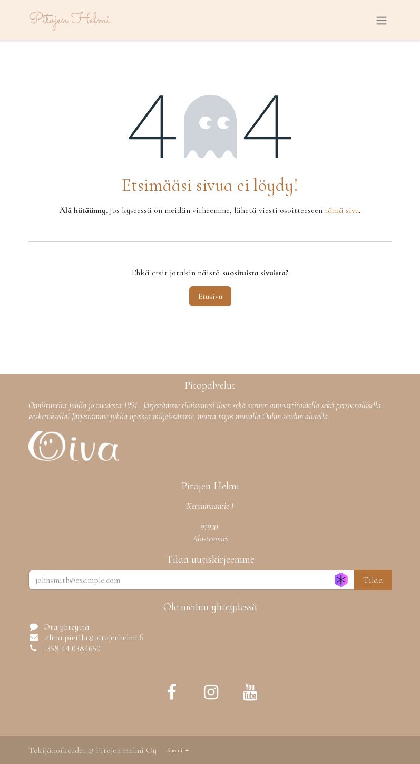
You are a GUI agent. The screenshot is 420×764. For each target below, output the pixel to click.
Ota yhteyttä (66, 627)
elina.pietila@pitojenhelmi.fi (93, 637)
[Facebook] (172, 692)
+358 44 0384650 (72, 648)
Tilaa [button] (373, 580)
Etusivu (210, 296)
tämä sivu (342, 210)
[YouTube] (250, 692)
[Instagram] (211, 692)
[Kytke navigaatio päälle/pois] (381, 20)
